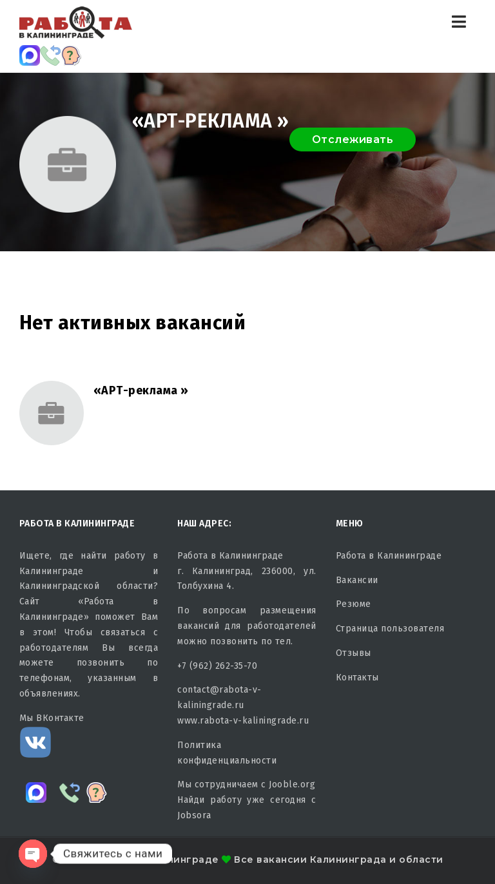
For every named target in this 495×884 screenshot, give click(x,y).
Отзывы (353, 653)
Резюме (353, 604)
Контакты (357, 677)
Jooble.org (292, 784)
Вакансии (357, 580)
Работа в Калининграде (389, 555)
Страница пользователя (390, 628)
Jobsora (194, 815)
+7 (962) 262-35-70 (217, 665)
